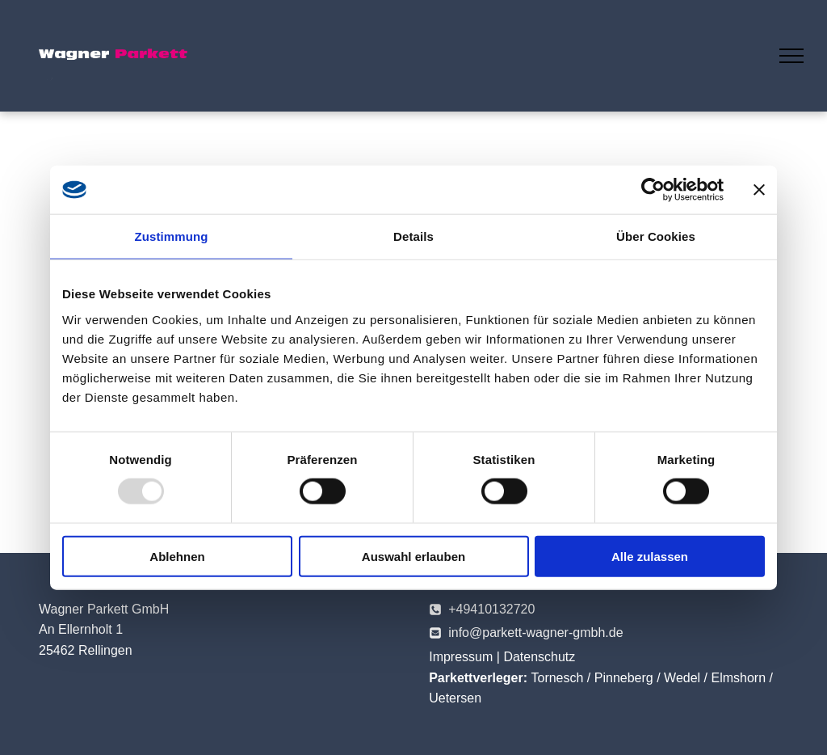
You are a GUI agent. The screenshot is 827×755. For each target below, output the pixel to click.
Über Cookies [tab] (655, 236)
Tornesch (557, 678)
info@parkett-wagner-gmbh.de (535, 632)
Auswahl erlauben (413, 556)
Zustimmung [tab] (171, 236)
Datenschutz (539, 657)
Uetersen (455, 698)
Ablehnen (176, 556)
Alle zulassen (649, 556)
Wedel (682, 678)
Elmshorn (739, 678)
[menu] (791, 56)
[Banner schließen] (759, 190)
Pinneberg (623, 678)
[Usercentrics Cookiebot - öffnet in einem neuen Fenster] (653, 190)
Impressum (461, 657)
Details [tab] (413, 236)
